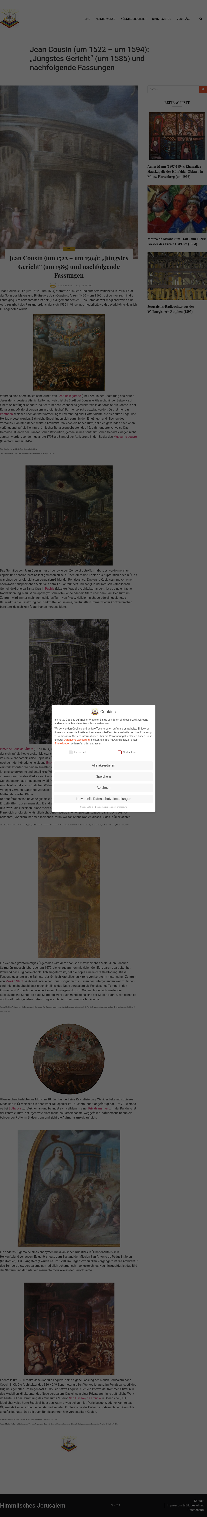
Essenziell (77, 752)
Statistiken (127, 752)
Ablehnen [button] (103, 787)
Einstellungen (62, 743)
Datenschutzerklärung (77, 739)
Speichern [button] (103, 776)
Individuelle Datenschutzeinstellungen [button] (103, 798)
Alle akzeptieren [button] (103, 765)
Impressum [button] (122, 807)
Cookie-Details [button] (86, 807)
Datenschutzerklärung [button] (105, 807)
